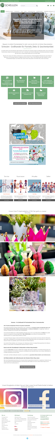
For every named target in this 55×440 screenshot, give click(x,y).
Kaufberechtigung (5, 419)
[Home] (3, 11)
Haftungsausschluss (18, 417)
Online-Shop (30, 425)
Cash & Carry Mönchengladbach (33, 418)
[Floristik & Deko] (9, 11)
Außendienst (30, 423)
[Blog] (25, 11)
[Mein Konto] (51, 6)
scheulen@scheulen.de (44, 424)
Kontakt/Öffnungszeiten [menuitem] (49, 1)
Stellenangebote (4, 422)
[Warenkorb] (53, 6)
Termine (3, 426)
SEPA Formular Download (6, 421)
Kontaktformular (4, 427)
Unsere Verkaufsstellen (31, 417)
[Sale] (22, 11)
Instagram (47, 427)
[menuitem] (29, 6)
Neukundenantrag (5, 425)
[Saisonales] (17, 11)
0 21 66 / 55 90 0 (46, 422)
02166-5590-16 (16, 1)
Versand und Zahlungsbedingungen (20, 419)
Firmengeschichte (5, 417)
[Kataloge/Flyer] (31, 11)
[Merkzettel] (48, 6)
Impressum (16, 423)
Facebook (42, 427)
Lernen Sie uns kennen (20, 31)
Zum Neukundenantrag (34, 31)
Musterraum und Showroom (32, 426)
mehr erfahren (34, 200)
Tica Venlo (29, 421)
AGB (15, 422)
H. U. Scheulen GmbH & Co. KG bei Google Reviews (12, 410)
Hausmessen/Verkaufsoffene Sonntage (32, 428)
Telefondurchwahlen (5, 429)
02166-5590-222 (10, 1)
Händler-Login (4, 418)
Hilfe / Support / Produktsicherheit (20, 418)
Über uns (3, 423)
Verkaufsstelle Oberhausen (32, 419)
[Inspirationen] (39, 11)
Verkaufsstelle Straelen (31, 422)
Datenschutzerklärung (18, 421)
